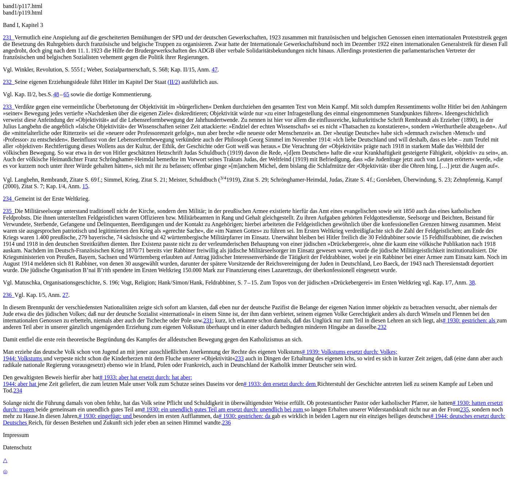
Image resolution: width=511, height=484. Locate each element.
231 (9, 37)
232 (9, 82)
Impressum (16, 435)
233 (9, 107)
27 (65, 295)
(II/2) (174, 82)
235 (9, 211)
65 (66, 94)
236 (9, 295)
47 (215, 69)
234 (9, 198)
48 (56, 94)
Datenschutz (17, 447)
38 (472, 282)
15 (85, 186)
